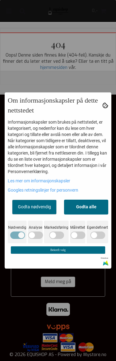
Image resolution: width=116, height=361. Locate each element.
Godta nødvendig (34, 206)
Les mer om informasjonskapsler (39, 180)
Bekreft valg (58, 250)
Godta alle (86, 206)
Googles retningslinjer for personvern (43, 190)
